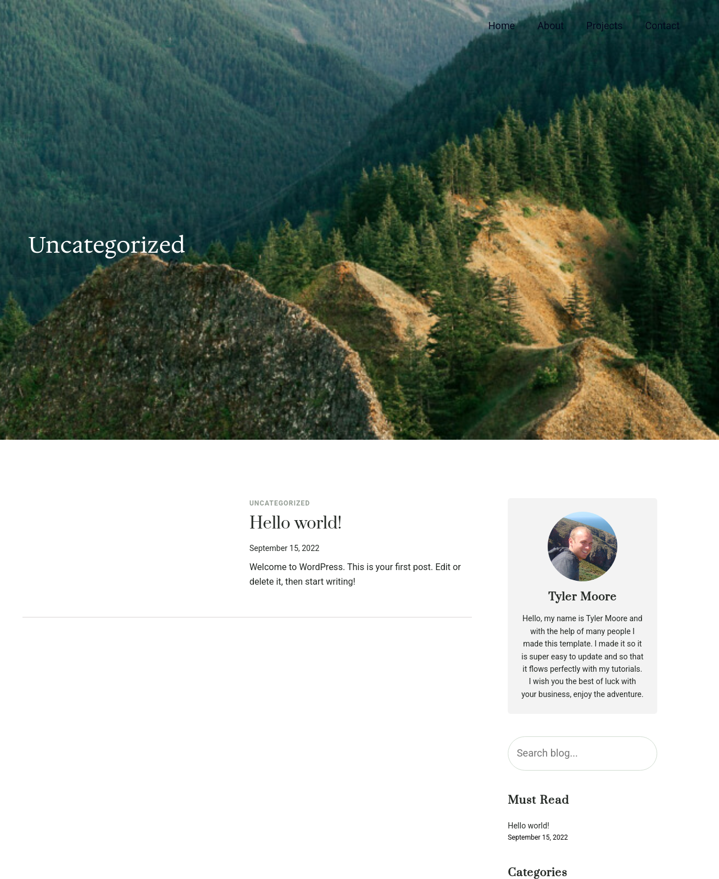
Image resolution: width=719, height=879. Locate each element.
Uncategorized (279, 503)
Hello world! (295, 524)
